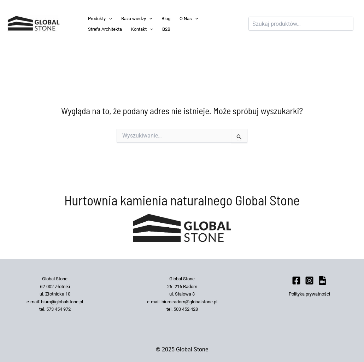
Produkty (100, 18)
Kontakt (142, 29)
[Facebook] (296, 280)
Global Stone (71, 24)
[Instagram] (309, 280)
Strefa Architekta (105, 29)
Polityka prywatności (309, 294)
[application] (109, 18)
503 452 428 (186, 309)
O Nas (189, 18)
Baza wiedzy (136, 18)
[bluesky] (322, 280)
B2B (166, 29)
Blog (166, 18)
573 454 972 (58, 309)
